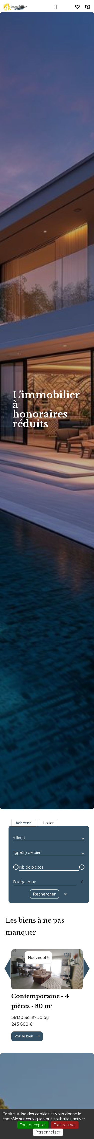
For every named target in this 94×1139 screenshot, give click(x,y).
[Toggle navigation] (56, 7)
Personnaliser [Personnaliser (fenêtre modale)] (48, 1132)
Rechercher (44, 894)
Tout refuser (65, 1124)
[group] (47, 991)
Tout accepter (33, 1124)
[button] (8, 968)
